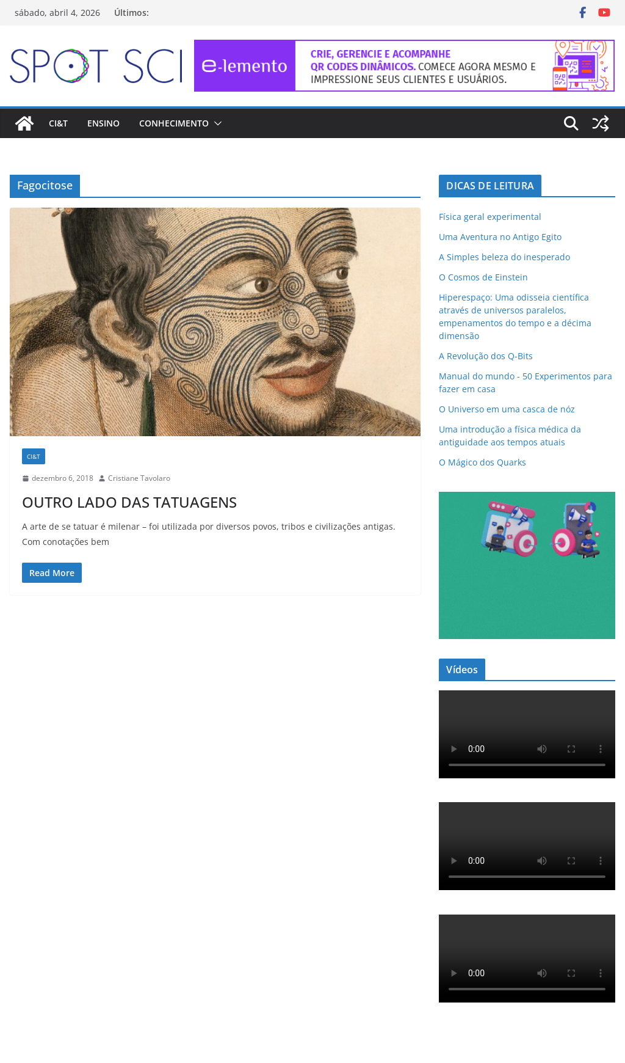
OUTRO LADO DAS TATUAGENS (129, 502)
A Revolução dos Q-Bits (486, 356)
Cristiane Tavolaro (139, 478)
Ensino (103, 123)
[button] (215, 123)
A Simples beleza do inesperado (504, 257)
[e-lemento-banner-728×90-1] (404, 48)
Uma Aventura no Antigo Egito (500, 237)
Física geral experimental (490, 216)
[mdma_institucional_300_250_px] (527, 499)
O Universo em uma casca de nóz (507, 409)
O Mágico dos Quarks (482, 462)
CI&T (58, 123)
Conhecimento (174, 123)
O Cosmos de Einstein (483, 277)
